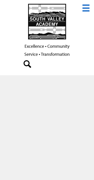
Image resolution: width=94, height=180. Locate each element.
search (28, 65)
